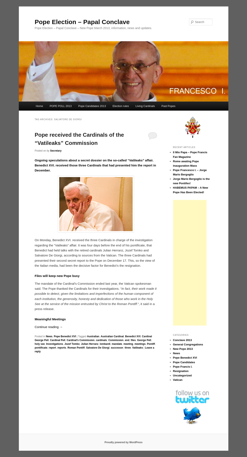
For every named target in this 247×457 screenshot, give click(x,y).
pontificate (41, 347)
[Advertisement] (190, 263)
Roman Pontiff (76, 347)
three (128, 347)
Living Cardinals (145, 106)
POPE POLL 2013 (61, 106)
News (49, 336)
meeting (128, 343)
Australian (93, 336)
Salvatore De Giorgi (97, 347)
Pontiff (151, 343)
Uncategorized (182, 375)
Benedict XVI (132, 336)
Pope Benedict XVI (65, 336)
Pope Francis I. (182, 366)
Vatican (178, 379)
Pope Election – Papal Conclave (82, 21)
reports (61, 347)
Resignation (181, 371)
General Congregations (188, 344)
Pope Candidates (184, 362)
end (127, 340)
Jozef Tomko (72, 343)
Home (39, 106)
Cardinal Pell (57, 340)
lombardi (105, 343)
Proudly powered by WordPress (123, 442)
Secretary (56, 150)
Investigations (54, 343)
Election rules (121, 106)
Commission (115, 340)
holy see (40, 343)
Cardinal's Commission (80, 340)
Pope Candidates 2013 (92, 106)
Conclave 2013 (182, 340)
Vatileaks (137, 347)
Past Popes (169, 106)
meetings (140, 343)
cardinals (101, 340)
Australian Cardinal (112, 336)
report (52, 347)
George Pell (144, 340)
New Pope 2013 (183, 348)
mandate (117, 343)
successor (117, 347)
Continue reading (49, 327)
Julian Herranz (89, 343)
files (133, 340)
